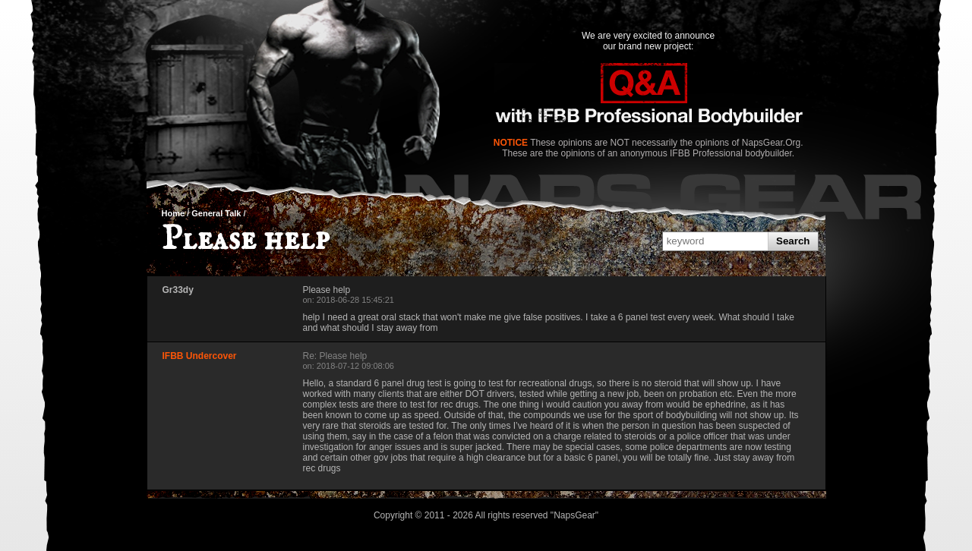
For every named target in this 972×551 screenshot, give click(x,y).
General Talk (216, 213)
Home (173, 213)
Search (792, 241)
